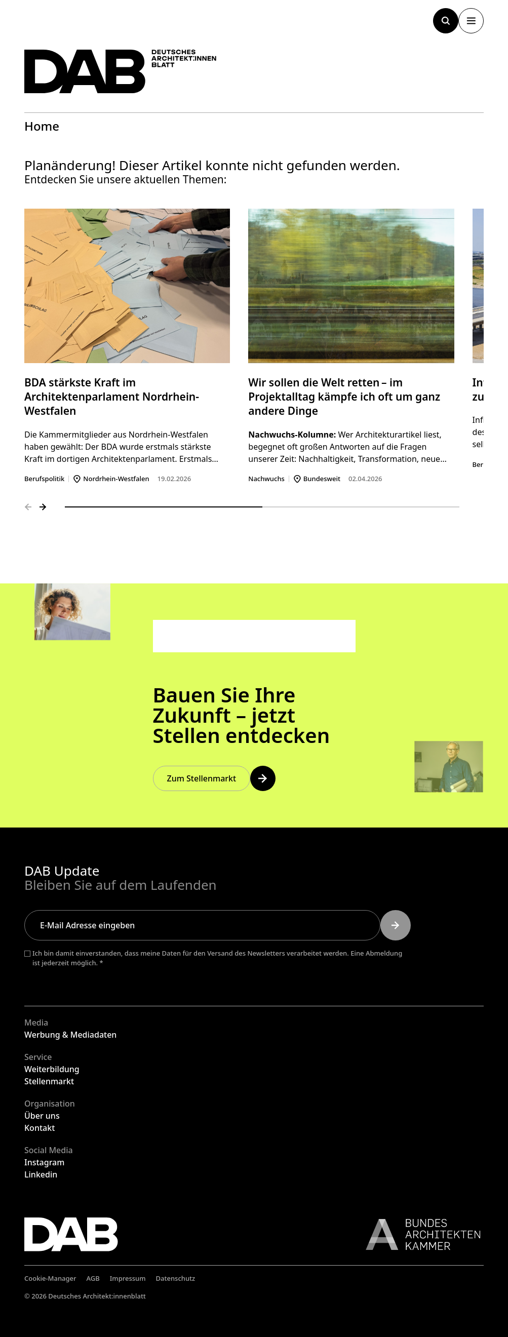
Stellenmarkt (49, 1081)
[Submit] (395, 925)
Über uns (42, 1115)
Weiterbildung (52, 1069)
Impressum (128, 1278)
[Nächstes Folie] (43, 506)
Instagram (44, 1162)
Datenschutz (176, 1278)
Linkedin (40, 1174)
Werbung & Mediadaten (70, 1034)
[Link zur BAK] (418, 1234)
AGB (93, 1278)
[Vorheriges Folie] (27, 506)
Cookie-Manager (50, 1278)
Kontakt (39, 1127)
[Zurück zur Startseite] (120, 71)
